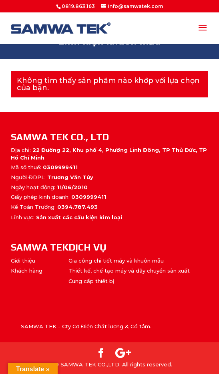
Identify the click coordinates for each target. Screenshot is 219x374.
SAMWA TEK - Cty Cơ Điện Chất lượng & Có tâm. (86, 326)
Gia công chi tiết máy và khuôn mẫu (116, 260)
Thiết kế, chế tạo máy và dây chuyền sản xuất (129, 270)
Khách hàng (26, 270)
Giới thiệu (23, 260)
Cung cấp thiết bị (91, 281)
